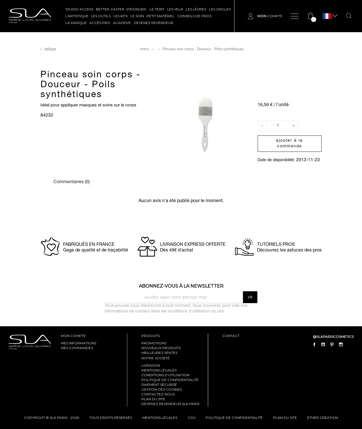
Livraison (150, 365)
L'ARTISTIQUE (77, 16)
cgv (191, 417)
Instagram (340, 344)
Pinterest (332, 344)
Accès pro (99, 23)
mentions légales (159, 417)
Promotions (153, 343)
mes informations (78, 343)
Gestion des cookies (161, 389)
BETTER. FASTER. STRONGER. (121, 9)
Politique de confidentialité (170, 380)
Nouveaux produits (161, 348)
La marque (76, 23)
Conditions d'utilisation (165, 375)
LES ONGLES (220, 9)
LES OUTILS (101, 16)
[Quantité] (278, 126)
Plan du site (153, 399)
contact (231, 336)
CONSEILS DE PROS (194, 16)
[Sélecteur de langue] (327, 16)
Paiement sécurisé (159, 384)
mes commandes (77, 348)
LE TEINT (157, 9)
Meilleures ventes (159, 353)
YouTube (323, 344)
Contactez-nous (158, 394)
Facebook (314, 344)
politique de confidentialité (234, 417)
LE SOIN (137, 16)
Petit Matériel (160, 16)
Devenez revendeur (153, 23)
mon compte (73, 336)
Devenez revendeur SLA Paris (170, 404)
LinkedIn (349, 344)
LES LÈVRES (196, 9)
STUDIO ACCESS (79, 9)
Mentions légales (158, 370)
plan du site (285, 417)
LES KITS (120, 16)
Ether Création (322, 417)
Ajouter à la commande (289, 143)
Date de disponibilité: (276, 160)
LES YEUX (175, 9)
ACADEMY (122, 23)
